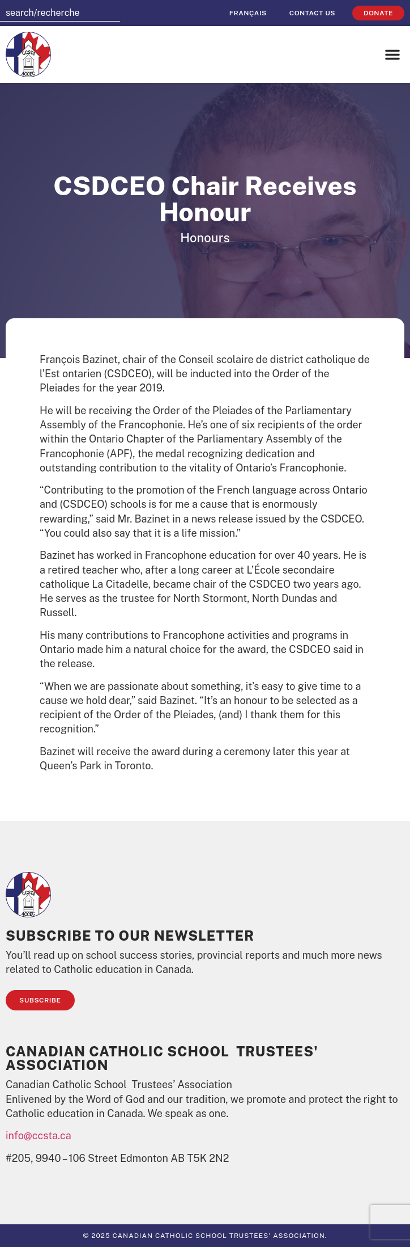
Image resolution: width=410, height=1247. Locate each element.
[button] (392, 54)
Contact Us (312, 13)
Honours (204, 237)
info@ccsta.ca (38, 1135)
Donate (378, 13)
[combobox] (60, 13)
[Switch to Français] (248, 13)
